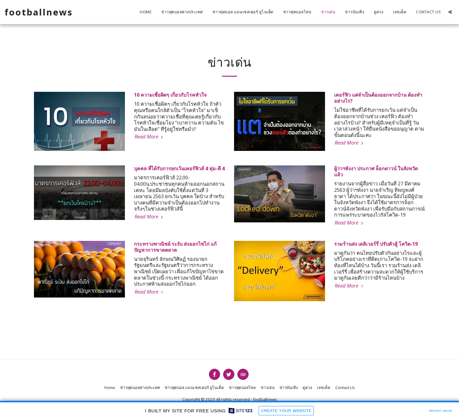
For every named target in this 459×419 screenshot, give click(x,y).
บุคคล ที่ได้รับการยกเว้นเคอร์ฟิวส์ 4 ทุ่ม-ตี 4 (179, 168)
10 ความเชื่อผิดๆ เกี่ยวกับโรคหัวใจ (170, 94)
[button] (450, 12)
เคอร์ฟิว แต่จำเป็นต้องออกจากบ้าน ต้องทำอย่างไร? (378, 97)
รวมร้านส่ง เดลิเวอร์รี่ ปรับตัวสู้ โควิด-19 (376, 244)
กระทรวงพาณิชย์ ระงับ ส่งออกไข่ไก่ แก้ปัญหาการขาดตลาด (175, 247)
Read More (150, 136)
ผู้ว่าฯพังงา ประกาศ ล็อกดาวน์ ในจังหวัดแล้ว (376, 171)
